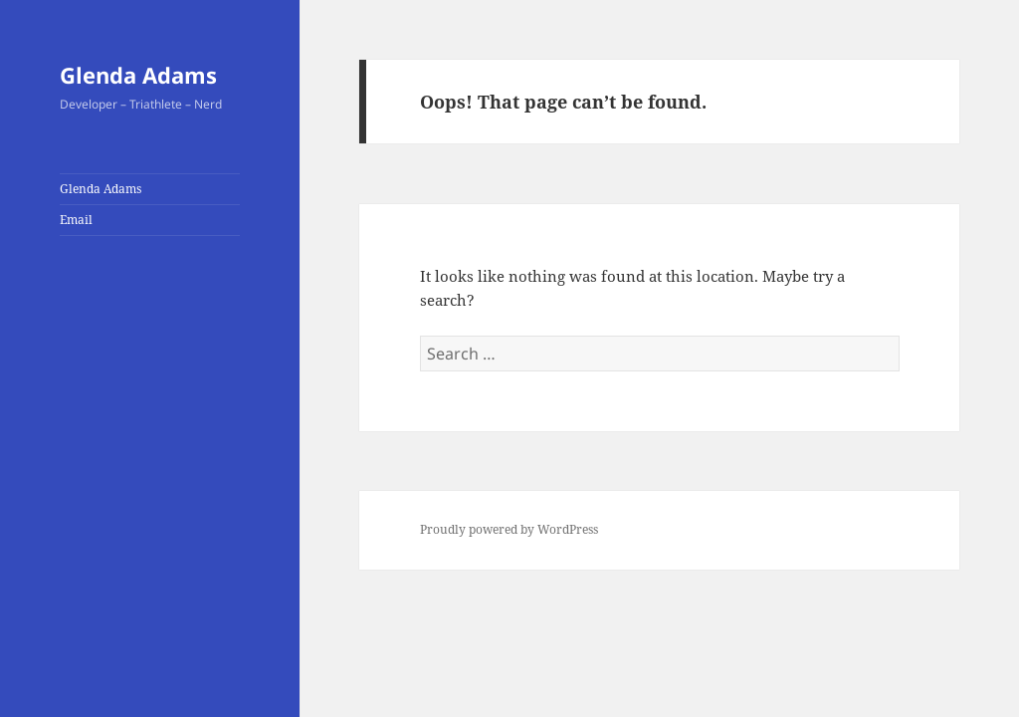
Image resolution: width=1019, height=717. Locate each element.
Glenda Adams (138, 75)
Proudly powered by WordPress (509, 529)
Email (76, 219)
